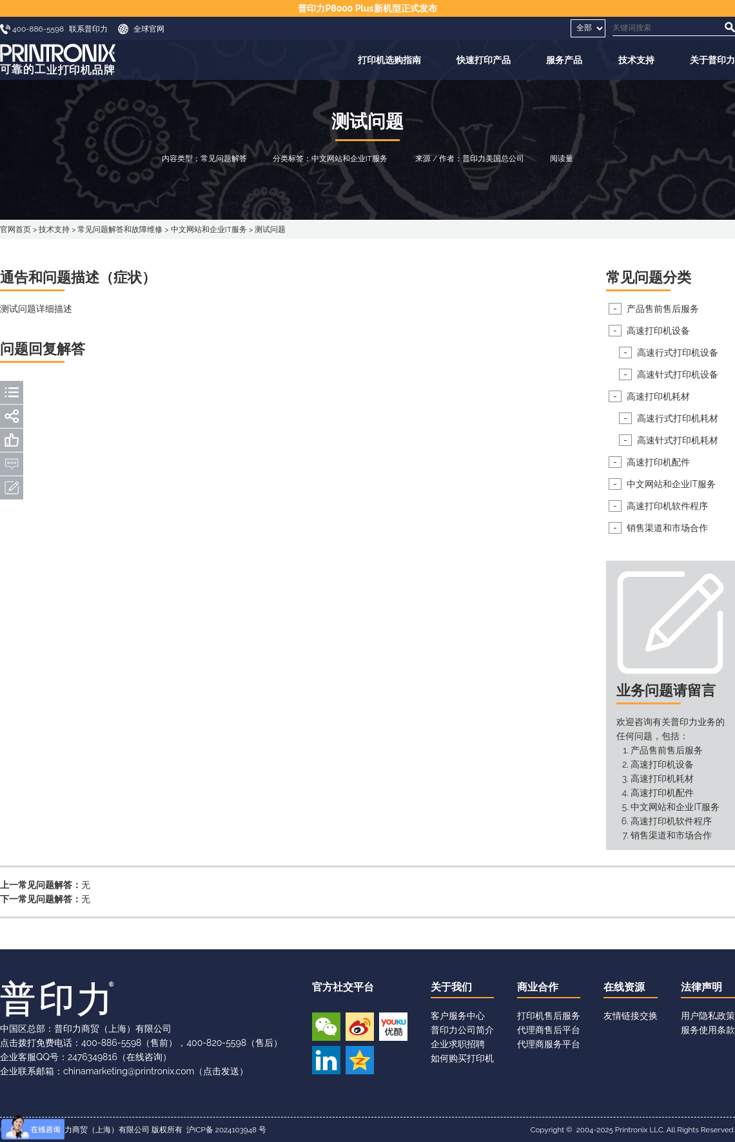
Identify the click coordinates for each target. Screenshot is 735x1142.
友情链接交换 (630, 1016)
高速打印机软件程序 (667, 506)
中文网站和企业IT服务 (209, 229)
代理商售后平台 (548, 1030)
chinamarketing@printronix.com (128, 1071)
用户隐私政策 (708, 1016)
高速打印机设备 (658, 330)
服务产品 (564, 60)
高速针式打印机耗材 (677, 440)
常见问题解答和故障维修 (119, 229)
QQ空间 (360, 1060)
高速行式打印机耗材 (677, 418)
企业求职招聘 (458, 1044)
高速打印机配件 (658, 462)
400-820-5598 (216, 1043)
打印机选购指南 (389, 60)
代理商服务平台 (548, 1044)
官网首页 (15, 229)
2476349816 (92, 1057)
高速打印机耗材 (658, 396)
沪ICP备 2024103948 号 (226, 1129)
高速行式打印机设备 (677, 352)
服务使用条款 (708, 1030)
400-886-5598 (111, 1043)
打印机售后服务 (548, 1016)
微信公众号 (326, 1026)
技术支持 (636, 60)
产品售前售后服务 (663, 309)
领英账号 (326, 1060)
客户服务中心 (458, 1016)
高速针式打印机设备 (677, 374)
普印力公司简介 (462, 1030)
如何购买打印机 (462, 1058)
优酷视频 (393, 1026)
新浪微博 (360, 1026)
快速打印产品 (483, 60)
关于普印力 (712, 60)
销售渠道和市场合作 (667, 528)
